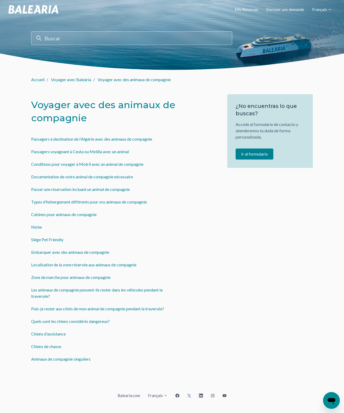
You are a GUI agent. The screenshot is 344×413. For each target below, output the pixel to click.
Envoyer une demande (285, 9)
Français (322, 9)
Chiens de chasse (46, 346)
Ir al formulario (254, 153)
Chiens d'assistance (48, 333)
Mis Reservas (246, 9)
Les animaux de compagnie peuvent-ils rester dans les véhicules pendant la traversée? (97, 293)
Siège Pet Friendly (47, 239)
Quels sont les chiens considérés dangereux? (70, 321)
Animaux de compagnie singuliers (61, 358)
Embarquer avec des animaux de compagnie (70, 252)
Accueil (38, 79)
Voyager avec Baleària (71, 79)
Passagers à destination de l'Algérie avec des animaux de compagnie (91, 138)
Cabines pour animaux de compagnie (64, 214)
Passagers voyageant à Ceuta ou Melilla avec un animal (80, 151)
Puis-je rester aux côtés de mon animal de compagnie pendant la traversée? (97, 308)
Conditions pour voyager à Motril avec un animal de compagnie (87, 164)
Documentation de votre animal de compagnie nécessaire (82, 176)
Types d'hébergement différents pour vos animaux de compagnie (89, 201)
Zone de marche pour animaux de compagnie (70, 277)
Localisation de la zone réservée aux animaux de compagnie (83, 264)
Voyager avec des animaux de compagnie (134, 79)
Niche (36, 226)
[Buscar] (131, 38)
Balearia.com (129, 395)
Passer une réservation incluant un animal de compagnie (80, 189)
